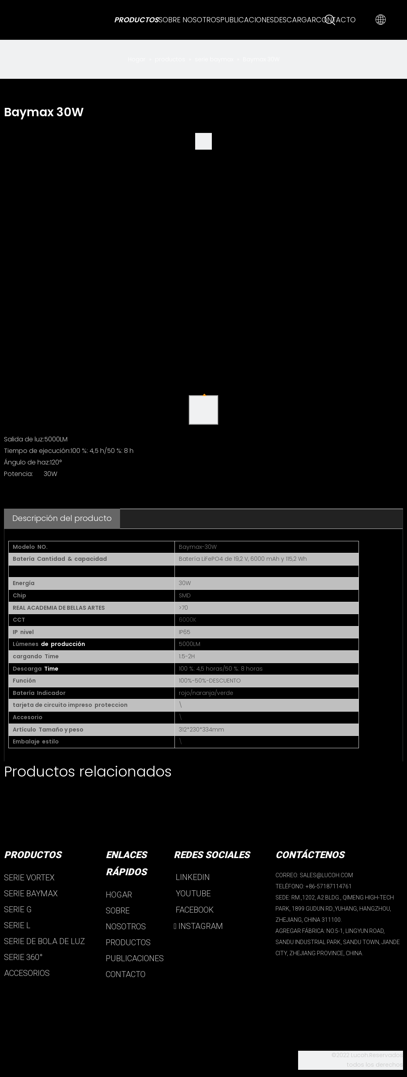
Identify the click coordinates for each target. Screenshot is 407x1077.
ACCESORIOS (27, 973)
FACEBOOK (194, 910)
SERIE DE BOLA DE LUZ (44, 941)
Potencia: (18, 473)
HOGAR (119, 894)
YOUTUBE (192, 893)
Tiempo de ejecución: (37, 450)
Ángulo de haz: (27, 462)
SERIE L (17, 925)
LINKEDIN (192, 877)
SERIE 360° (23, 957)
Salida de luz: (24, 439)
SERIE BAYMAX (31, 893)
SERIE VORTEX (29, 877)
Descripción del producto (62, 518)
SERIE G (18, 909)
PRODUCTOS (128, 942)
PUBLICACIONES (135, 958)
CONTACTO (125, 974)
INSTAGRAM (198, 926)
